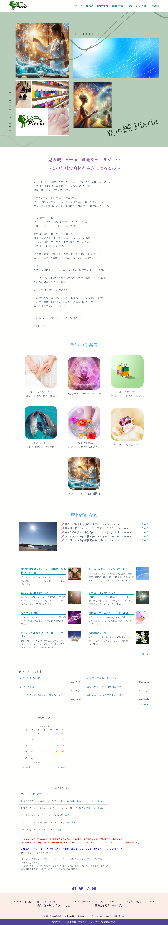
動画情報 (117, 6)
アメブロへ (141, 704)
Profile (155, 6)
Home (77, 6)
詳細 (39, 793)
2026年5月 (62, 767)
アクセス (140, 6)
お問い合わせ (118, 916)
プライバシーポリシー (100, 916)
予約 (129, 6)
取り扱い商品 (133, 901)
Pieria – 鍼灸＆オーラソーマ (83, 921)
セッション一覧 (82, 859)
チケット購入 (98, 800)
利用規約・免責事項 (52, 916)
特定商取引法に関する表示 (76, 916)
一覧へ (143, 653)
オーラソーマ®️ (82, 901)
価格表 (89, 6)
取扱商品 (103, 6)
